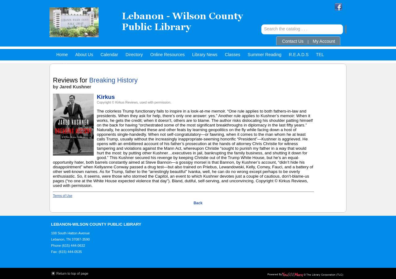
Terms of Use (62, 195)
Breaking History (113, 80)
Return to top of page (72, 273)
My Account (324, 41)
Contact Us (292, 41)
